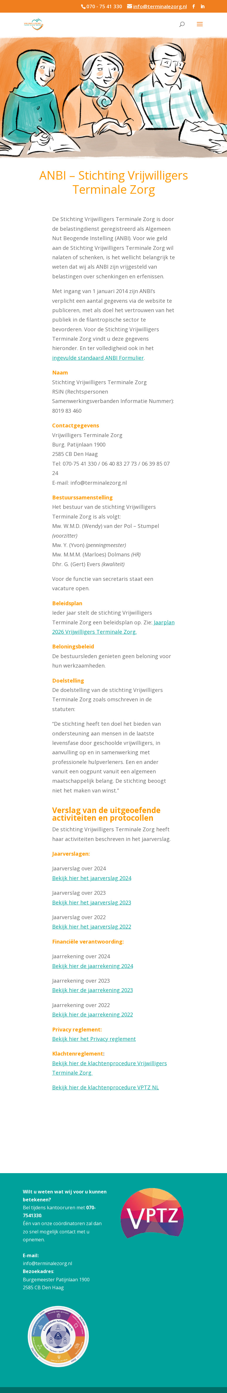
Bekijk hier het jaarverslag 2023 (91, 902)
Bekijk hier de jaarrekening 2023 (92, 990)
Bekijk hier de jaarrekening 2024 (92, 965)
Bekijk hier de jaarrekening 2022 (92, 1014)
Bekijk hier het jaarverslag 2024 (91, 878)
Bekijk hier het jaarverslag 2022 (91, 926)
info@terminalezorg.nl (47, 1263)
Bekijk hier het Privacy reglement (94, 1038)
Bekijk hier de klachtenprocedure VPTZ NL (105, 1087)
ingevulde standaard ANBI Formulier (98, 357)
